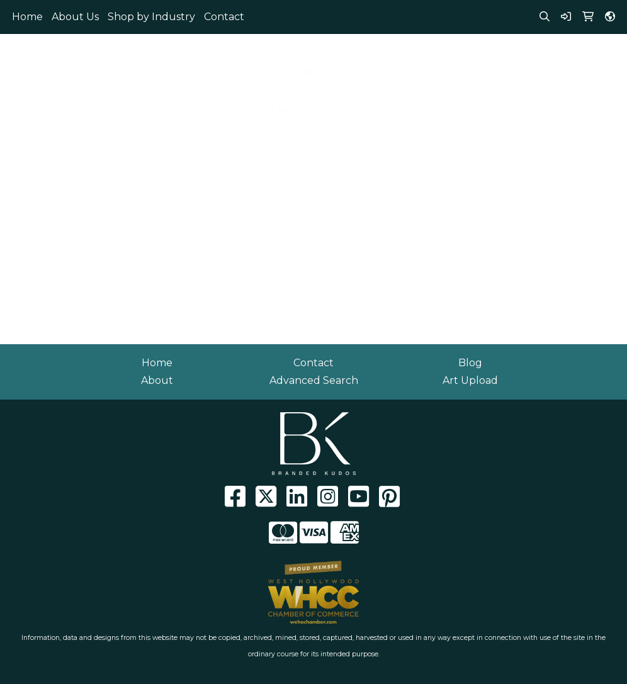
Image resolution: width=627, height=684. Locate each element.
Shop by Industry (151, 17)
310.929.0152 (520, 51)
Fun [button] (290, 137)
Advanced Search (313, 380)
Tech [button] (524, 137)
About (157, 380)
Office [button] (473, 137)
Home (27, 17)
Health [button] (417, 137)
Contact (224, 17)
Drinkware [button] (230, 137)
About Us (75, 17)
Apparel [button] (26, 137)
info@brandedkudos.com (519, 66)
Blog (470, 363)
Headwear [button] (350, 137)
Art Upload (470, 380)
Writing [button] (578, 137)
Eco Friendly (101, 137)
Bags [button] (168, 137)
